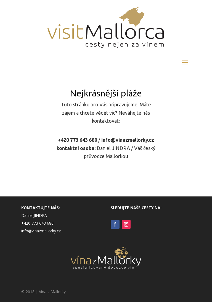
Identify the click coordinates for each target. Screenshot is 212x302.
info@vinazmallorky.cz (127, 140)
